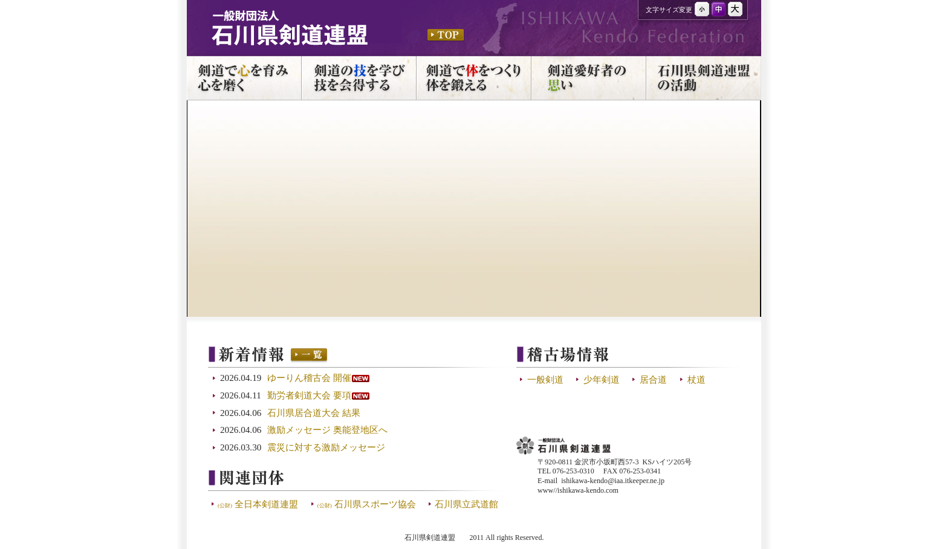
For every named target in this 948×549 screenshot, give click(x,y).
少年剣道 (601, 379)
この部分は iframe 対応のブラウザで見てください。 (359, 419)
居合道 (653, 379)
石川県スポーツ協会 (366, 504)
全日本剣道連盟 (258, 504)
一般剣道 (545, 379)
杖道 (696, 379)
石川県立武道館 (466, 504)
